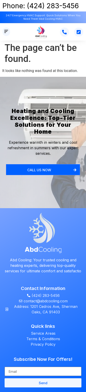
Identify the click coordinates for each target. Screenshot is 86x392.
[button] (6, 32)
